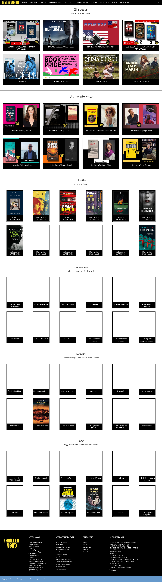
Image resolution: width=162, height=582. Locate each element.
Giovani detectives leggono (64, 561)
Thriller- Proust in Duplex (63, 564)
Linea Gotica (59, 544)
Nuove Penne (82, 2)
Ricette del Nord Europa (63, 547)
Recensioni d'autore (61, 569)
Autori (94, 2)
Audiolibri (58, 552)
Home (24, 2)
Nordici (33, 2)
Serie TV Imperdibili (61, 542)
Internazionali (55, 2)
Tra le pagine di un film (62, 549)
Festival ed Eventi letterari (63, 559)
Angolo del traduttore (62, 554)
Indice (114, 2)
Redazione (124, 2)
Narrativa (69, 2)
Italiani (43, 2)
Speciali (58, 557)
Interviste (104, 2)
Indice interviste (60, 566)
